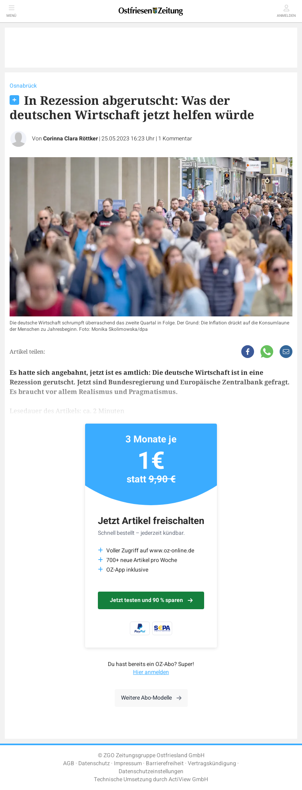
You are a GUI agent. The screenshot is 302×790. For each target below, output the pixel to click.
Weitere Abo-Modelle (151, 698)
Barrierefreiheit (165, 763)
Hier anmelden (151, 672)
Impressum (128, 763)
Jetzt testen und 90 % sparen (151, 600)
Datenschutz (94, 763)
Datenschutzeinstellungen (151, 771)
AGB (68, 763)
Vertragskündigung (212, 763)
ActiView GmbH (188, 779)
